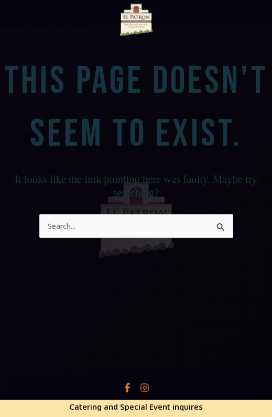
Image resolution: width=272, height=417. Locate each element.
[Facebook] (127, 387)
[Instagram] (144, 387)
